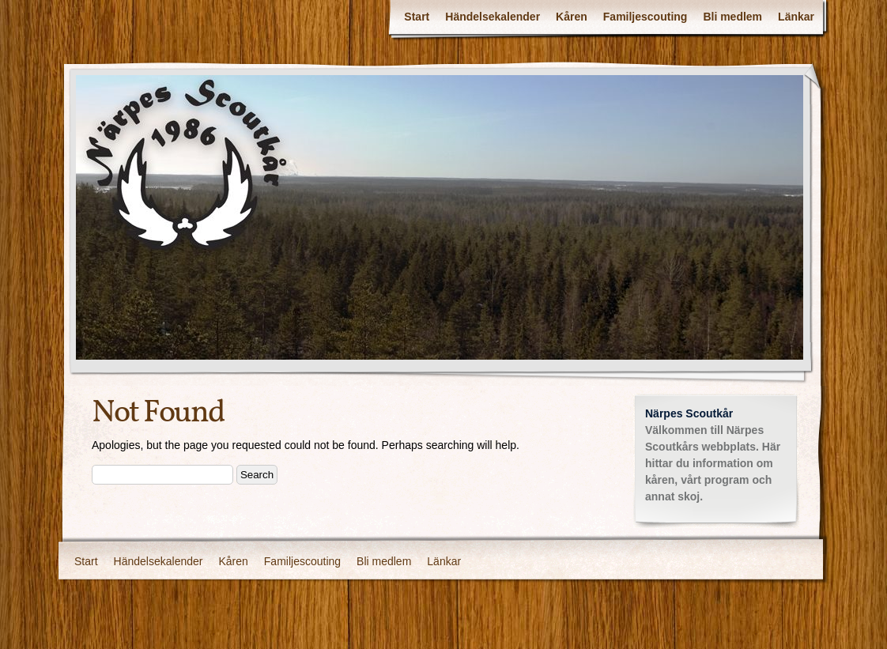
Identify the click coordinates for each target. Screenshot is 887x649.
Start (416, 16)
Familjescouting (645, 16)
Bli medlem (732, 16)
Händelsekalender (492, 16)
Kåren (571, 16)
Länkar (796, 16)
